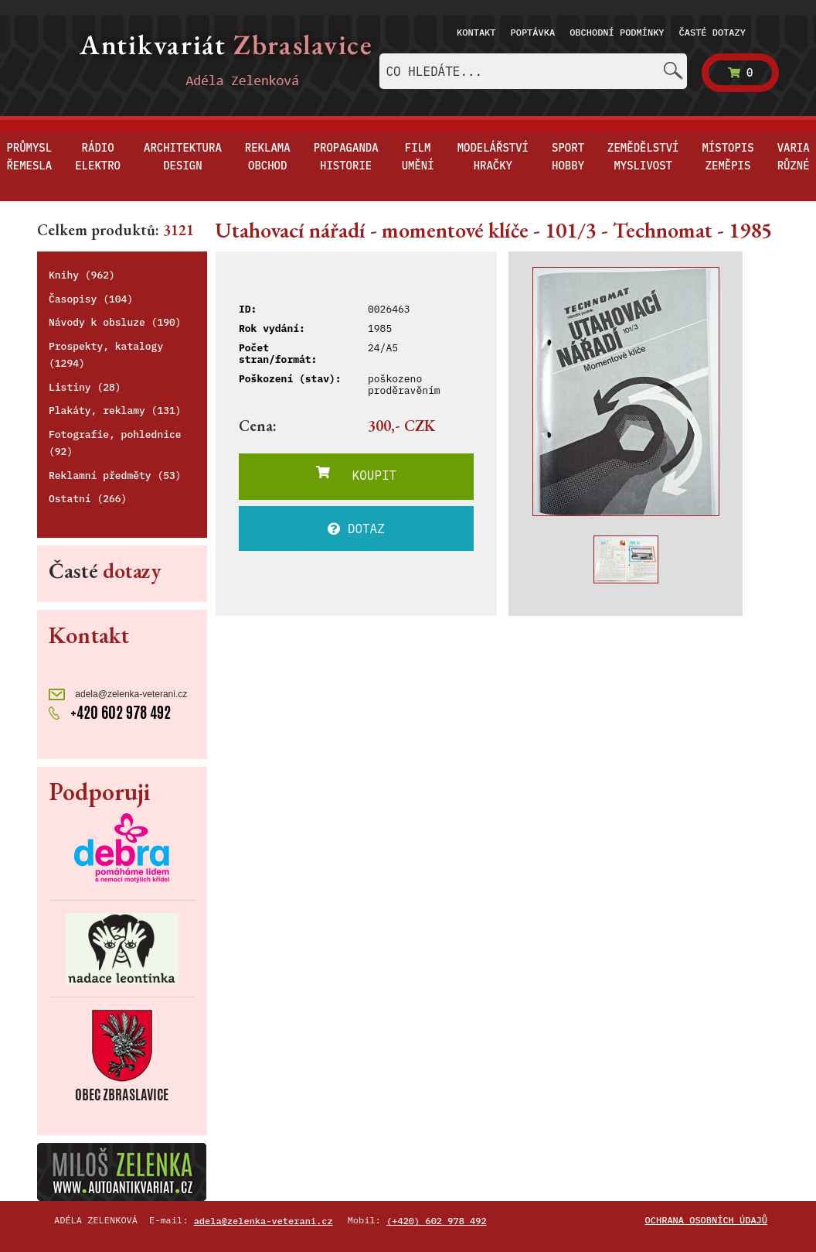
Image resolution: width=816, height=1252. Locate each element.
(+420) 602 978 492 (436, 1220)
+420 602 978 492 (110, 712)
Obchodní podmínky (617, 32)
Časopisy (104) (91, 299)
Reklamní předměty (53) (115, 475)
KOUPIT (356, 474)
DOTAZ (356, 528)
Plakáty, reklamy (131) (115, 410)
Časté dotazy (712, 32)
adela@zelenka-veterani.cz (118, 694)
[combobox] (533, 71)
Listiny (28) (85, 387)
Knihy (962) (82, 275)
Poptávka (533, 32)
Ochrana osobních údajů (706, 1220)
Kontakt (476, 32)
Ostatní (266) (88, 498)
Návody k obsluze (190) (115, 322)
